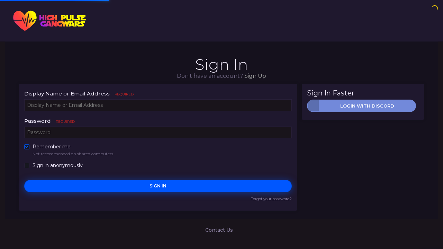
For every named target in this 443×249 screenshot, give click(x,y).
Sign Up (255, 76)
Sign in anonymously (58, 165)
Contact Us (219, 230)
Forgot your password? (271, 198)
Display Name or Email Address (79, 93)
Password (49, 121)
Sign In (158, 185)
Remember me (52, 147)
